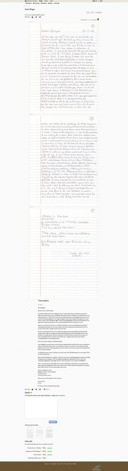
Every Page (56, 3)
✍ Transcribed (98, 12)
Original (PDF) (95, 19)
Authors (51, 3)
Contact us (47, 464)
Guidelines (62, 395)
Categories (29, 3)
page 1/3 (31, 21)
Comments (44, 3)
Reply (88, 12)
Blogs (40, 1)
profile (42, 15)
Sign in (95, 1)
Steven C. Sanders (31, 15)
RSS (44, 448)
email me (49, 448)
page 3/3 (31, 207)
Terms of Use (60, 464)
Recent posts (37, 3)
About (51, 1)
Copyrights (53, 464)
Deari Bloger (30, 9)
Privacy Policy (68, 464)
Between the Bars (32, 1)
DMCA (74, 464)
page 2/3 (31, 114)
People (46, 1)
